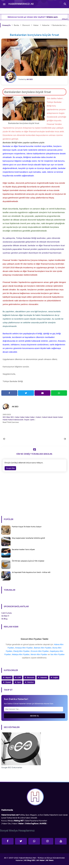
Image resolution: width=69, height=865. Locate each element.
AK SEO (15, 407)
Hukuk (38, 417)
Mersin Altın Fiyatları (39, 654)
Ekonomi (30, 677)
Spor (19, 682)
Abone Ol (34, 716)
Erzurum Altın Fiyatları (40, 651)
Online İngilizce (31, 823)
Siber (8, 417)
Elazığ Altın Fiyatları (21, 651)
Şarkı (32, 420)
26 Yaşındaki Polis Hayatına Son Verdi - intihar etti (31, 572)
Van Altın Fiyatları (57, 654)
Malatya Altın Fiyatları (21, 654)
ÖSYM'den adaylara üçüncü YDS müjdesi (28, 561)
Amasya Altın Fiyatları (24, 648)
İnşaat (26, 420)
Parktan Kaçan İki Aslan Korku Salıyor (26, 527)
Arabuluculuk (18, 420)
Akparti (8, 677)
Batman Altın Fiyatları (42, 648)
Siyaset (8, 682)
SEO (4, 417)
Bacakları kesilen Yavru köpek (23, 549)
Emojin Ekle (10, 468)
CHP (19, 677)
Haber (17, 417)
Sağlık (55, 677)
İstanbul (30, 682)
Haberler (43, 677)
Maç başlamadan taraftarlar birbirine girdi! (28, 538)
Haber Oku (6, 823)
